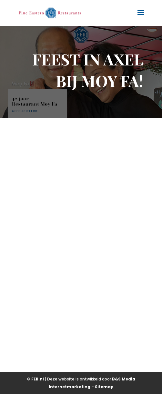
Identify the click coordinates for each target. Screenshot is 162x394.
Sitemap (104, 386)
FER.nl (37, 379)
